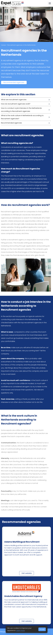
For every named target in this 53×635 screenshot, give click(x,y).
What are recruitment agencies (13, 99)
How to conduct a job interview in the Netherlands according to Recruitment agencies (21, 109)
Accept (42, 629)
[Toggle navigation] (49, 3)
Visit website (26, 573)
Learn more (20, 630)
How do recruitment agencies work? (15, 104)
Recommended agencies (13, 82)
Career (3, 45)
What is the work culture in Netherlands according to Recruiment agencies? (22, 117)
